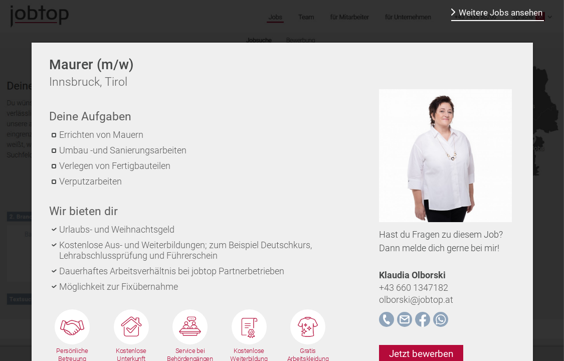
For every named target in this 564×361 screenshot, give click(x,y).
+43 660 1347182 (413, 287)
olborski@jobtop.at (416, 299)
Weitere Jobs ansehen (500, 13)
